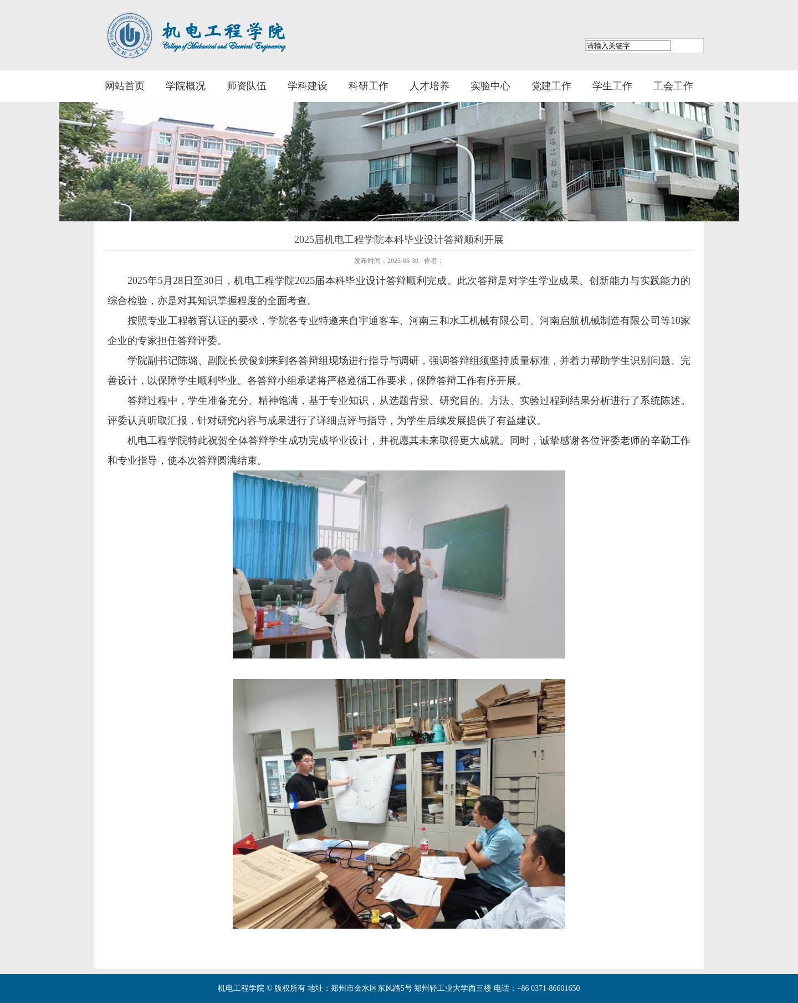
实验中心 (490, 86)
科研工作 (368, 86)
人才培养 (429, 86)
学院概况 (186, 86)
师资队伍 (247, 86)
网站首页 (125, 86)
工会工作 (673, 86)
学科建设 (308, 86)
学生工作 (612, 86)
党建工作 (551, 86)
